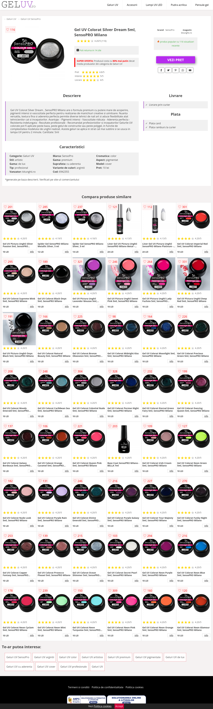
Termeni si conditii (79, 687)
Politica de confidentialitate (107, 687)
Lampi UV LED (154, 5)
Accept (119, 706)
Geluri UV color (68, 657)
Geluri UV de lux (175, 657)
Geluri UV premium (119, 657)
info (32, 251)
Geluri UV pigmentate (148, 657)
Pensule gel (202, 5)
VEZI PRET (175, 59)
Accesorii (132, 5)
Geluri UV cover (46, 666)
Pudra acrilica (179, 5)
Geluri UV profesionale (73, 666)
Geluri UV (112, 5)
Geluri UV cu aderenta (19, 666)
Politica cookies (135, 687)
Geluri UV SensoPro (31, 18)
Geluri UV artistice (92, 657)
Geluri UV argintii (44, 657)
